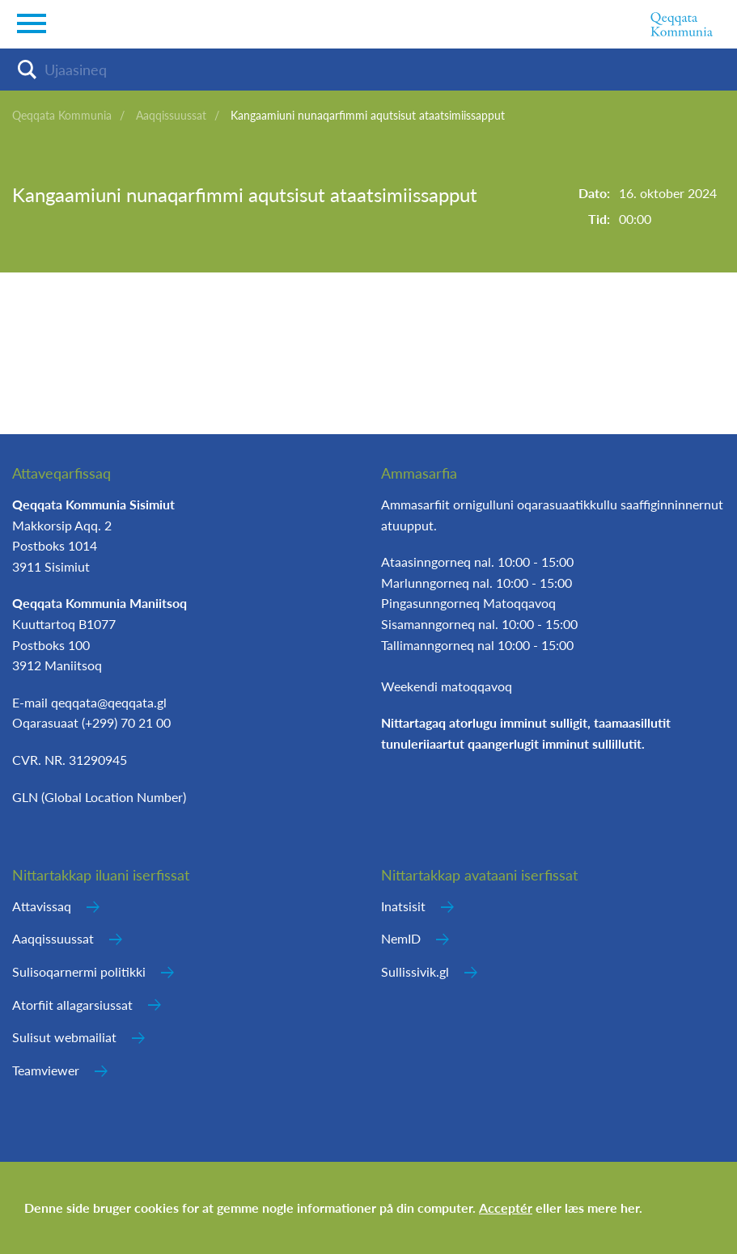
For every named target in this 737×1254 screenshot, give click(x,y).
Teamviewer (45, 1070)
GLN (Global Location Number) (99, 796)
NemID (401, 938)
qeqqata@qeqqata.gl (109, 702)
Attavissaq (41, 906)
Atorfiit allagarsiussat (72, 1004)
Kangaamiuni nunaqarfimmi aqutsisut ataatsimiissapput (368, 115)
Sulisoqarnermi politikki (79, 971)
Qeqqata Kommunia (62, 115)
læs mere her (602, 1207)
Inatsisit (403, 906)
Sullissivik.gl (415, 971)
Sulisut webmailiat (64, 1037)
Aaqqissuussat (171, 115)
